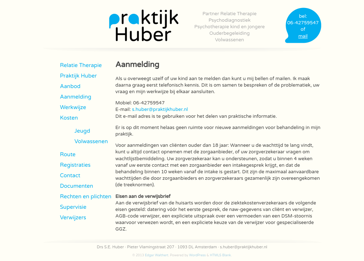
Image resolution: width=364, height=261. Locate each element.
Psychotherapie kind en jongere (229, 27)
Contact (70, 175)
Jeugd (83, 131)
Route (68, 154)
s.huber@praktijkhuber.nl (160, 109)
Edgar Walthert (156, 255)
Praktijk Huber (78, 75)
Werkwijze (73, 107)
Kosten (69, 118)
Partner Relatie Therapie (229, 14)
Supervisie (73, 207)
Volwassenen (229, 40)
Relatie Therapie (81, 65)
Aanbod (70, 86)
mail (303, 36)
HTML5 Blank (220, 255)
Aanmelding (76, 97)
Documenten (76, 186)
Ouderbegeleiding (229, 33)
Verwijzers (73, 217)
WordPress (197, 255)
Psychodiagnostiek (230, 20)
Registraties (75, 165)
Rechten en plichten (86, 196)
